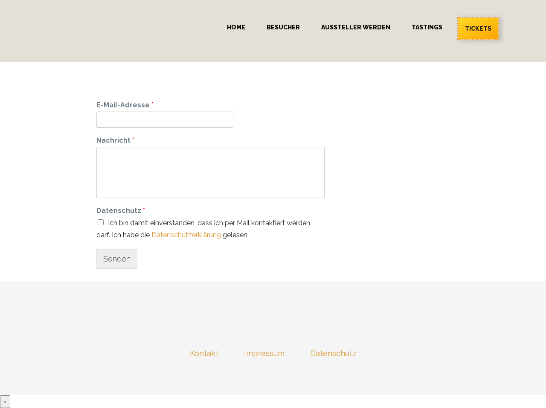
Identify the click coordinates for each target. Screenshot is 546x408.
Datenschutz (120, 211)
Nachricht (115, 140)
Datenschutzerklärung (186, 235)
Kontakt (204, 353)
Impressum (264, 353)
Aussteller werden (355, 27)
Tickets (478, 28)
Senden (117, 258)
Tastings (427, 27)
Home (236, 27)
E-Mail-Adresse (125, 105)
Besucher (283, 27)
